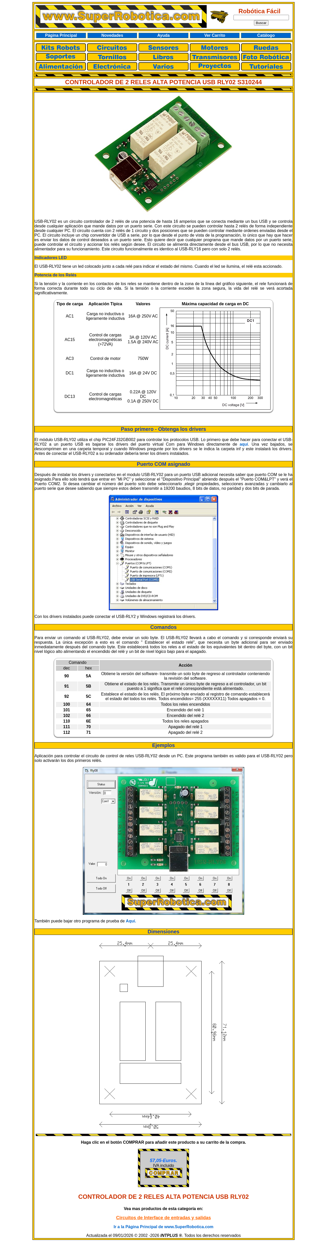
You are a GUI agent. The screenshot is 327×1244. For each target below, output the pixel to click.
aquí (244, 444)
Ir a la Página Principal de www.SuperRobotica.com (164, 1227)
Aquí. (131, 921)
